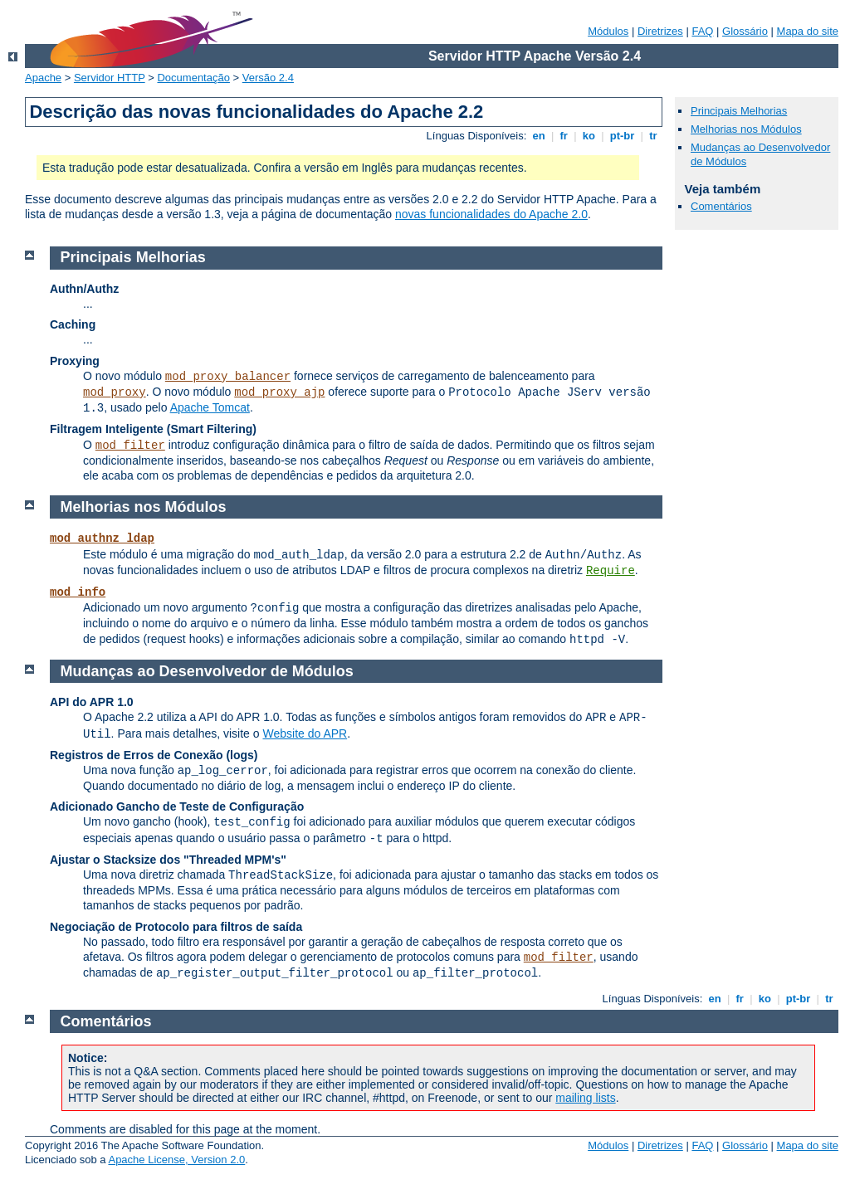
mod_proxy (114, 392)
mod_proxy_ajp (279, 392)
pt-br (622, 135)
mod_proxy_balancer (228, 376)
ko (588, 135)
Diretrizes (660, 31)
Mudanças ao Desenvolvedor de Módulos (207, 671)
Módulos (608, 31)
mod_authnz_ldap (102, 538)
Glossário (745, 31)
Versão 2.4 (268, 77)
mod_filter (130, 445)
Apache (43, 77)
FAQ (702, 31)
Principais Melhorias (739, 111)
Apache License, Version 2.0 (176, 1159)
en (539, 135)
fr (564, 135)
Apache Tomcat (210, 407)
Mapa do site (807, 31)
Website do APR (304, 733)
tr (654, 135)
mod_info (77, 592)
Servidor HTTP (109, 77)
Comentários (721, 206)
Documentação (193, 77)
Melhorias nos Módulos (746, 129)
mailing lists (585, 1097)
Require (610, 570)
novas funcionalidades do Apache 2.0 (491, 214)
